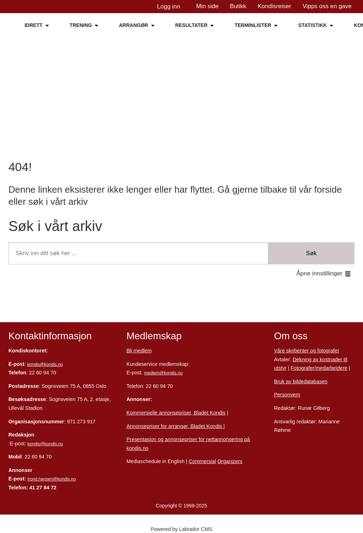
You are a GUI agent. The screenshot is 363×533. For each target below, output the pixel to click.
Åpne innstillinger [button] (319, 273)
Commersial (202, 461)
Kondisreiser (274, 6)
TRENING (80, 25)
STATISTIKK (312, 25)
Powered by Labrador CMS (181, 529)
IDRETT (33, 25)
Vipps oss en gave (327, 6)
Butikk (238, 6)
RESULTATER (191, 25)
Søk (311, 253)
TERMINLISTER (253, 25)
